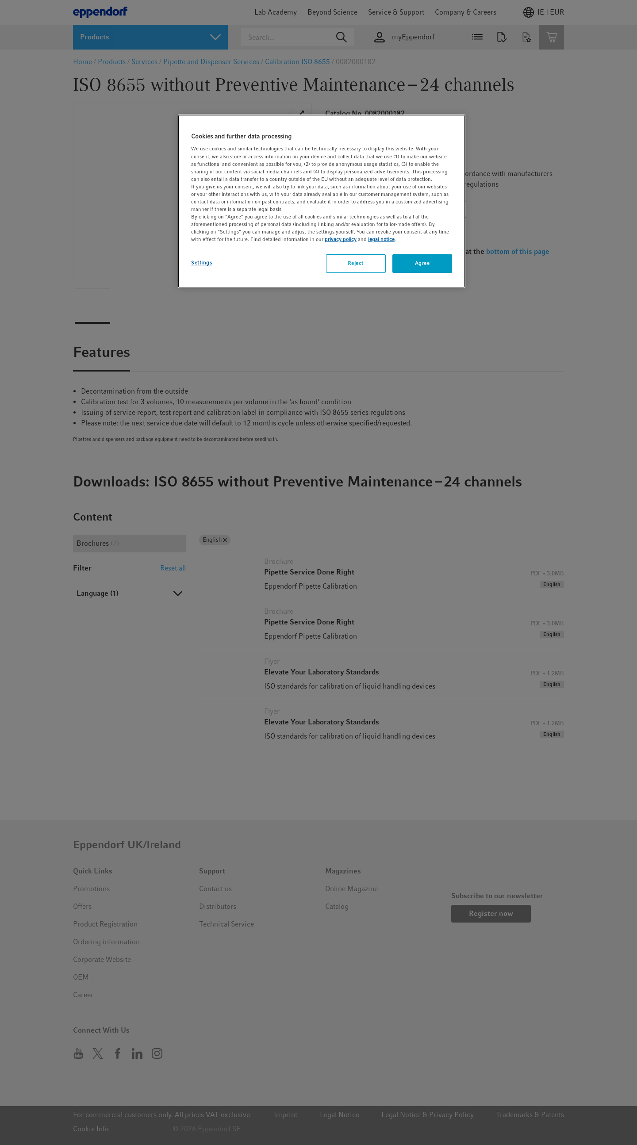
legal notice (381, 239)
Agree (422, 263)
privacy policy (341, 239)
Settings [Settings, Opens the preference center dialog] (201, 263)
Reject (355, 263)
